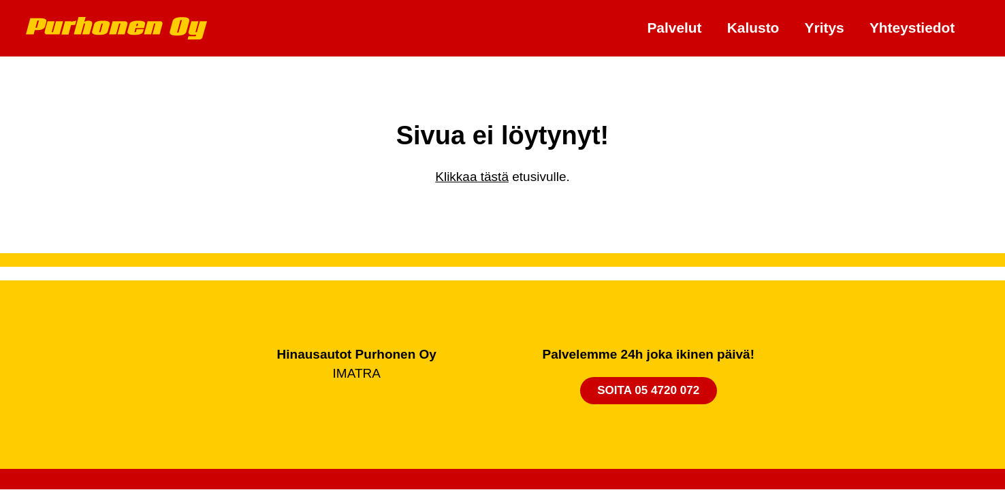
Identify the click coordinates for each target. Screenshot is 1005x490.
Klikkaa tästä (472, 176)
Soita (648, 390)
